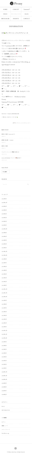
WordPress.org (5, 433)
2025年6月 (4, 206)
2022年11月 (4, 293)
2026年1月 (4, 198)
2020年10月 (4, 379)
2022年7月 (4, 308)
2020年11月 (4, 375)
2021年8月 (4, 345)
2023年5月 (4, 270)
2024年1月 (4, 247)
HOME (5, 9)
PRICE (5, 14)
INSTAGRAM (5, 18)
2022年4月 (4, 315)
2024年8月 (4, 232)
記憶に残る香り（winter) (7, 140)
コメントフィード (6, 429)
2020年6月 (4, 394)
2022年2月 (4, 323)
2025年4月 (4, 213)
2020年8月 (4, 387)
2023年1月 (4, 285)
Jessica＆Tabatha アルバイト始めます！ (12, 158)
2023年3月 (4, 277)
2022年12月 (4, 289)
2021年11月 (4, 334)
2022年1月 (4, 326)
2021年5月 (4, 353)
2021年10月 (4, 338)
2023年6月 (4, 266)
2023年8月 (4, 259)
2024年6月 (4, 236)
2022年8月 (4, 304)
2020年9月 (4, 383)
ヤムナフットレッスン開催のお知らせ (10, 152)
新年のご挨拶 (5, 146)
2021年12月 (4, 330)
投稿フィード (5, 425)
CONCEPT (16, 9)
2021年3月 (4, 360)
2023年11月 (4, 251)
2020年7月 (4, 390)
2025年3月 (4, 217)
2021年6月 (4, 349)
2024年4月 (4, 244)
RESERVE (16, 18)
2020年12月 (4, 372)
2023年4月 (4, 274)
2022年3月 (4, 319)
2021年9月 (4, 341)
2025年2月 (4, 221)
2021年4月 (4, 356)
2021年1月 (4, 368)
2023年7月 (4, 262)
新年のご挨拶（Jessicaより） (9, 134)
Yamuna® (27, 9)
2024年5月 (4, 240)
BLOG (26, 14)
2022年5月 (4, 311)
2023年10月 (4, 255)
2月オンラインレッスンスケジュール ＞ (21, 123)
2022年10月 (4, 296)
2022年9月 (4, 300)
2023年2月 (4, 281)
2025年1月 (4, 225)
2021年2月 (4, 364)
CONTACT (26, 18)
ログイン (4, 422)
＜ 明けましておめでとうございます (10, 117)
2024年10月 (4, 229)
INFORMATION (16, 14)
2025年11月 (4, 202)
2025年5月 (4, 210)
